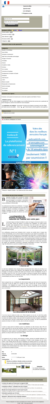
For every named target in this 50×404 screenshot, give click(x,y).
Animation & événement (7, 54)
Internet (3, 62)
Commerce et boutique (7, 71)
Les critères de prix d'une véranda (24, 190)
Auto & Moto (5, 52)
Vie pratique (4, 90)
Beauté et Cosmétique (7, 50)
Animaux (4, 67)
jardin (21, 315)
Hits (3, 351)
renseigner (26, 241)
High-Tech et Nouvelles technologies (10, 56)
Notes (3, 357)
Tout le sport (5, 88)
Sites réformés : (7, 36)
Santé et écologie (6, 86)
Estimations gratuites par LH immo (10, 393)
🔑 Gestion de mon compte (8, 113)
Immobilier (4, 60)
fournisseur (24, 226)
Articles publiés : (7, 32)
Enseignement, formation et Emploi (10, 73)
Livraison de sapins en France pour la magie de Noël (15, 383)
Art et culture (5, 69)
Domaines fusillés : (7, 39)
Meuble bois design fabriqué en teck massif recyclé (14, 389)
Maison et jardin (5, 81)
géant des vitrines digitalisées (38, 401)
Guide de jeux (5, 77)
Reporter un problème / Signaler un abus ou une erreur (19, 361)
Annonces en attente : (8, 34)
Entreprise (4, 75)
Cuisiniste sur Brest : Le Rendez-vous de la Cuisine (14, 386)
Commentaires (5, 359)
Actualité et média (6, 65)
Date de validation (4, 354)
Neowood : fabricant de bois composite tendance (14, 396)
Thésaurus (4, 190)
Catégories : (6, 41)
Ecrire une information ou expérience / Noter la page (19, 363)
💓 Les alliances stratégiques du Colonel (11, 119)
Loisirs (3, 79)
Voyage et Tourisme (6, 58)
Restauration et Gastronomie (8, 84)
